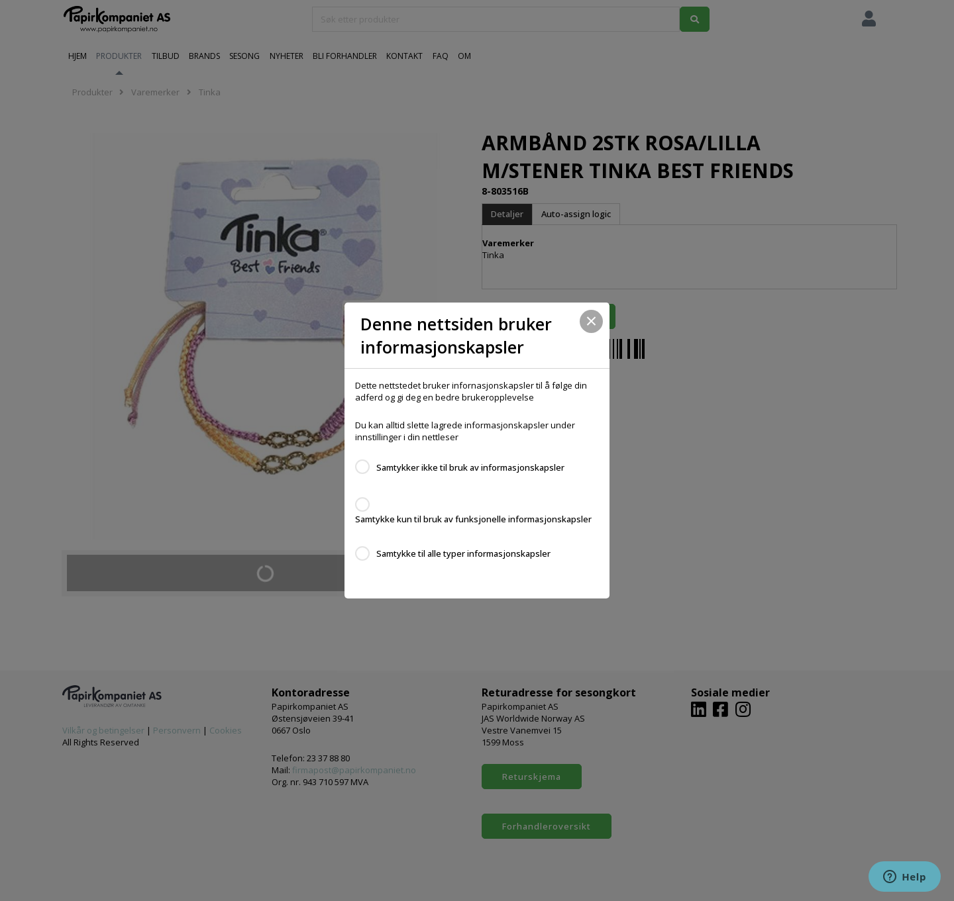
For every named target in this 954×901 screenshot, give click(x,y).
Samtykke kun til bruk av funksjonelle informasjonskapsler (473, 519)
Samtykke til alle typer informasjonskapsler (463, 553)
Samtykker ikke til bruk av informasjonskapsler (470, 467)
